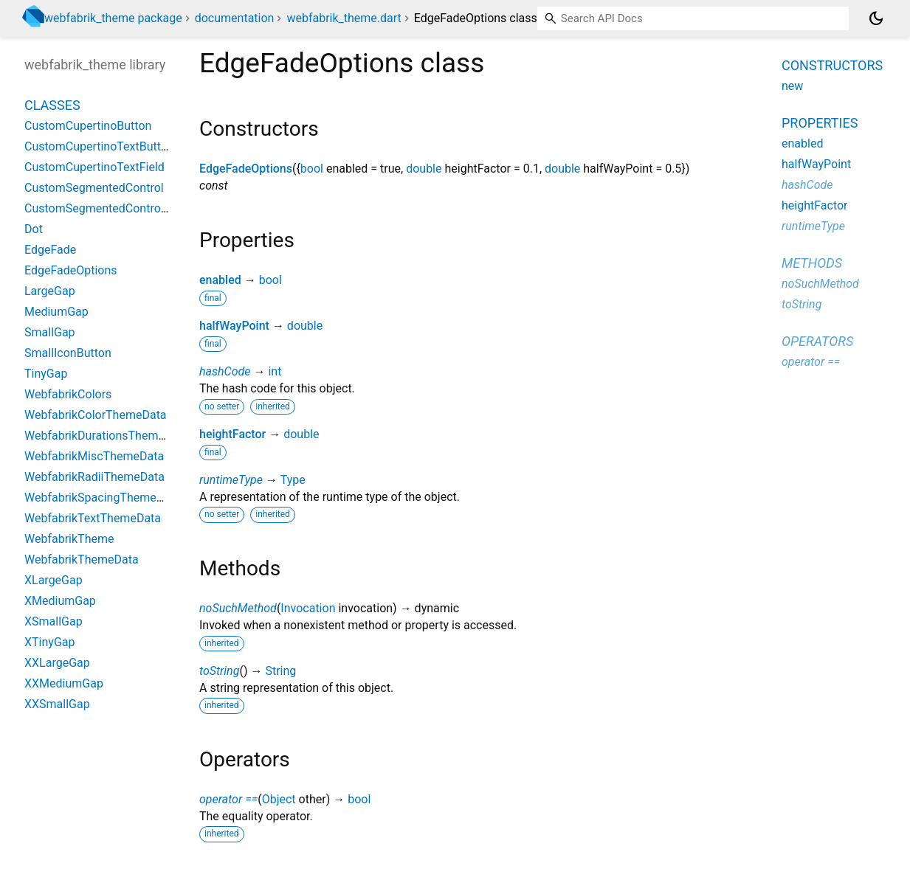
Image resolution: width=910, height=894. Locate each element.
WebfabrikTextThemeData (92, 518)
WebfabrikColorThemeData (95, 415)
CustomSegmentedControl (94, 188)
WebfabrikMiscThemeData (94, 456)
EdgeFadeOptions (245, 169)
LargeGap (49, 291)
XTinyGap (49, 642)
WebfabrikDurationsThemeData (106, 436)
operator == (228, 799)
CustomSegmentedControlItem (105, 208)
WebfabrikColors (67, 394)
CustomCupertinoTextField (94, 167)
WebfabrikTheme (69, 539)
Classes (52, 105)
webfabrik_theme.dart (343, 18)
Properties (820, 123)
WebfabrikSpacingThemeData (102, 498)
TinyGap (45, 374)
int (274, 371)
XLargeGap (53, 580)
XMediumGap (60, 601)
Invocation (307, 608)
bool (311, 169)
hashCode (224, 371)
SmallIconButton (67, 353)
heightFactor (232, 434)
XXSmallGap (57, 704)
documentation (235, 18)
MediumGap (56, 312)
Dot (33, 229)
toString (219, 671)
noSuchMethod (238, 608)
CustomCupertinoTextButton (99, 146)
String (280, 671)
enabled (220, 280)
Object (279, 799)
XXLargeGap (57, 663)
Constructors (832, 65)
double (423, 169)
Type (293, 480)
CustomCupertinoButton (87, 126)
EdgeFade (50, 250)
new (792, 86)
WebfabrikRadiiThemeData (94, 477)
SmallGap (49, 332)
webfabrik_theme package (113, 18)
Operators (817, 341)
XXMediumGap (63, 683)
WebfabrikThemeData (81, 559)
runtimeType (231, 480)
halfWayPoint (234, 326)
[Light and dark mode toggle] (876, 18)
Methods (812, 263)
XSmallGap (53, 621)
